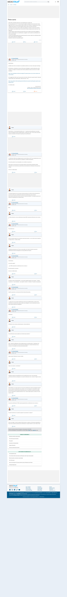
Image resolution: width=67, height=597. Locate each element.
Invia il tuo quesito (36, 96)
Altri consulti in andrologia (25, 439)
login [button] (29, 418)
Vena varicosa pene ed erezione (13, 426)
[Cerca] (48, 2)
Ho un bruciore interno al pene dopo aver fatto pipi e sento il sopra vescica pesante (21, 443)
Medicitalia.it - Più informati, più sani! (14, 2)
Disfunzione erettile (54, 91)
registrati (34, 418)
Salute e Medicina (40, 477)
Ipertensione (53, 95)
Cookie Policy (51, 478)
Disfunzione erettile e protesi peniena (14, 424)
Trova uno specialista (28, 477)
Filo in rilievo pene (11, 448)
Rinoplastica (52, 100)
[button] (13, 41)
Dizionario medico (40, 478)
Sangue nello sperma (12, 433)
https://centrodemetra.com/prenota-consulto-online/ (34, 88)
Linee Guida (18, 481)
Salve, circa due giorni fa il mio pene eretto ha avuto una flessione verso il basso (20, 450)
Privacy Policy (51, 477)
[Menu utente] (58, 2)
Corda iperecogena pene (12, 452)
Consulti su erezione (24, 422)
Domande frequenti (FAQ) (29, 478)
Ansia (51, 86)
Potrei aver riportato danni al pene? (14, 435)
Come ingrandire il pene (12, 441)
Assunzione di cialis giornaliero (13, 431)
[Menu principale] (55, 2)
